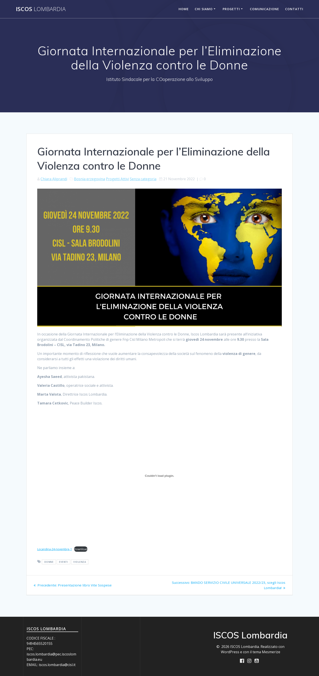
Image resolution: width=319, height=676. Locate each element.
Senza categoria (143, 178)
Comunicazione (264, 9)
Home (184, 9)
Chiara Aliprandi (54, 178)
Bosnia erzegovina (89, 178)
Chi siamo (204, 9)
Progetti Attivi (117, 178)
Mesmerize (271, 651)
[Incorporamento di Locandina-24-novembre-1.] (159, 475)
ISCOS (41, 9)
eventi (63, 561)
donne (49, 561)
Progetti (231, 9)
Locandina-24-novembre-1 (54, 549)
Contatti (294, 9)
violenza (79, 561)
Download (81, 549)
